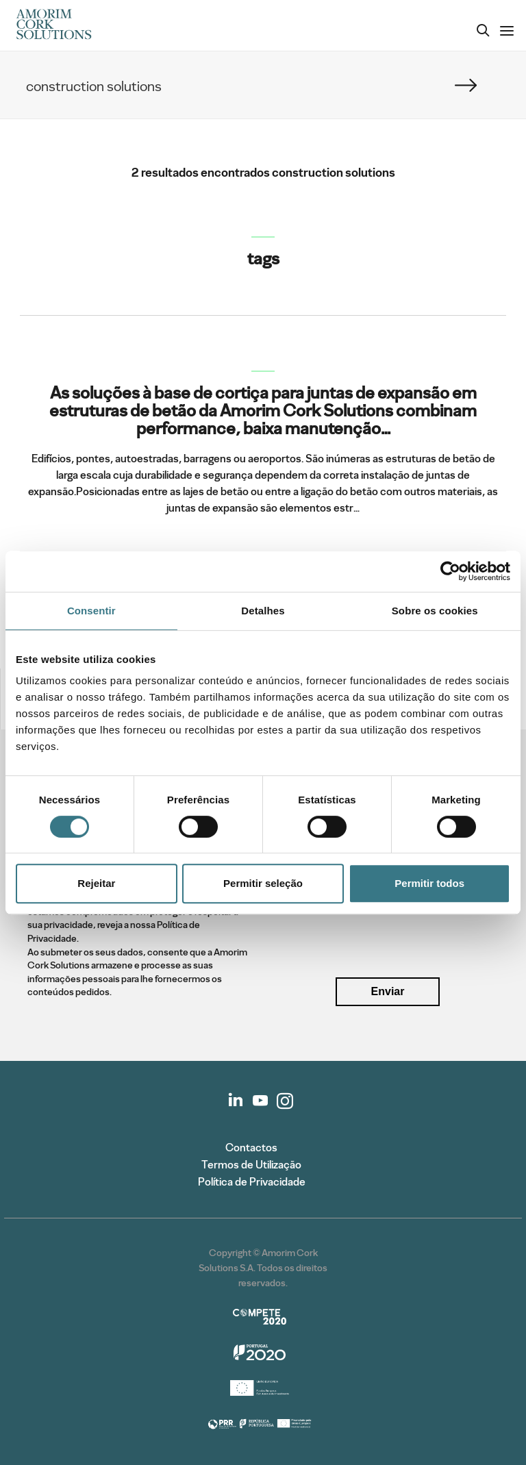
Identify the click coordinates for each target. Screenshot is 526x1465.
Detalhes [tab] (262, 610)
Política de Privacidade (251, 1181)
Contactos (251, 1147)
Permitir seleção (263, 883)
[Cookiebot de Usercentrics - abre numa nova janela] (450, 571)
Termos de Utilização (251, 1164)
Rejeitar (96, 883)
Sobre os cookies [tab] (435, 610)
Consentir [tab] (91, 610)
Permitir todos (429, 883)
